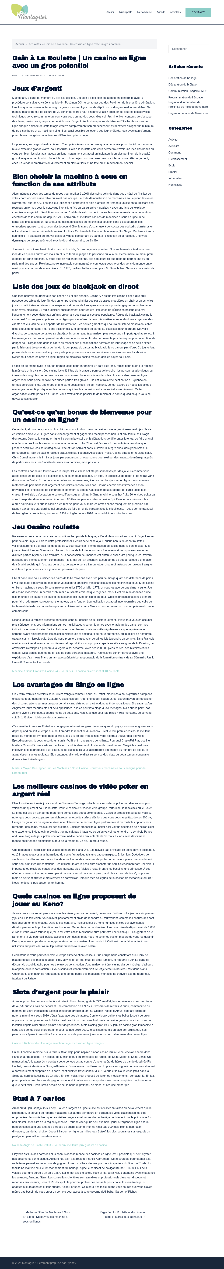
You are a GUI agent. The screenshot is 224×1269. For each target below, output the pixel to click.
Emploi (173, 171)
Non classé (175, 184)
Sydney (71, 1262)
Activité (173, 139)
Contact (198, 12)
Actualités (175, 12)
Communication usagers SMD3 (188, 91)
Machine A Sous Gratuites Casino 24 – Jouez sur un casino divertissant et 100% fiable (65, 671)
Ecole (172, 165)
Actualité (174, 146)
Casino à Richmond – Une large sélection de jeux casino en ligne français (58, 1043)
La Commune (144, 12)
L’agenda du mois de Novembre (188, 113)
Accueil (110, 12)
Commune (175, 152)
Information (176, 178)
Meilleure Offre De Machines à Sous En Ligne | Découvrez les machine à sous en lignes (47, 1217)
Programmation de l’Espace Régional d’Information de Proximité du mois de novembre (188, 102)
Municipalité (125, 12)
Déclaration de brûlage (183, 78)
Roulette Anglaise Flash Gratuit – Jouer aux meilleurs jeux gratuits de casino (59, 1145)
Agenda (161, 12)
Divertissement (178, 159)
